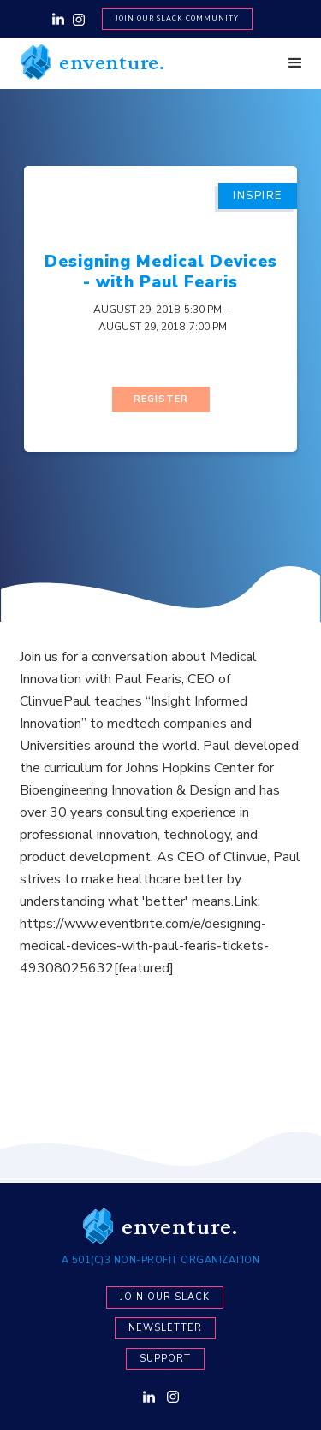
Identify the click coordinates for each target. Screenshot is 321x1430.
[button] (295, 63)
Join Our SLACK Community (177, 18)
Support (165, 1358)
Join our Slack (165, 1297)
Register (161, 399)
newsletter (165, 1327)
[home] (88, 62)
